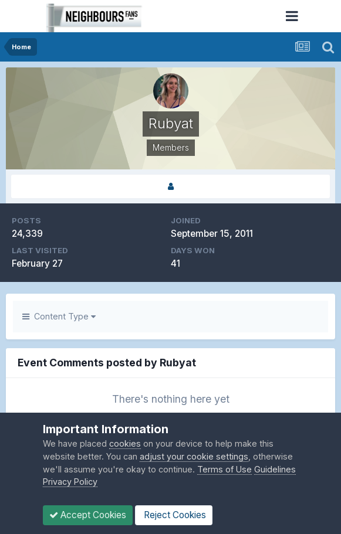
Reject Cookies (173, 515)
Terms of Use (224, 469)
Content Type (59, 316)
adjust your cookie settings (194, 456)
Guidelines (275, 469)
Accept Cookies (87, 515)
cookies (125, 443)
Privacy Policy (70, 482)
